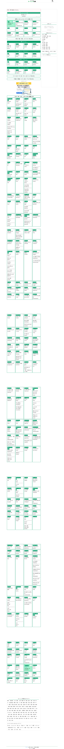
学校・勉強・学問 (30, 708)
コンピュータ (13, 725)
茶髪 (38, 727)
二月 (15, 729)
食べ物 (21, 708)
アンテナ (35, 727)
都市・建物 (23, 702)
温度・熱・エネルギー (30, 718)
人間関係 (23, 710)
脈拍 (18, 727)
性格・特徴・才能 (10, 708)
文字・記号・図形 (26, 714)
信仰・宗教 (10, 714)
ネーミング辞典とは (46, 54)
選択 (31, 727)
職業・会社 (20, 714)
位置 (18, 708)
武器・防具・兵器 (23, 712)
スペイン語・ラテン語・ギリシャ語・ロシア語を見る (24, 76)
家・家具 (28, 704)
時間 (23, 706)
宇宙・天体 (15, 716)
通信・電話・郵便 (23, 716)
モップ (30, 725)
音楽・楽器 (30, 702)
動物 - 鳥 (23, 700)
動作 (8, 700)
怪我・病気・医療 (34, 704)
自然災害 (11, 700)
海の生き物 (34, 706)
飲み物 (24, 704)
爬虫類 (30, 706)
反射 (12, 729)
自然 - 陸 (24, 708)
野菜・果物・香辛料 (12, 706)
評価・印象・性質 (16, 712)
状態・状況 (15, 714)
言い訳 (8, 725)
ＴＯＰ (26, 747)
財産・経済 (28, 700)
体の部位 (34, 714)
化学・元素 (30, 712)
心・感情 (45, 34)
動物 (26, 702)
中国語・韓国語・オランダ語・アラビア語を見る (24, 79)
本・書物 (26, 706)
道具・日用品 (9, 716)
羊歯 (27, 725)
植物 (31, 714)
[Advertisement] (32, 5)
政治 (10, 710)
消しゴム (18, 725)
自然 (31, 700)
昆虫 (36, 712)
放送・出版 (20, 704)
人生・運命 (16, 700)
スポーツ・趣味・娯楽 (31, 716)
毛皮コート (23, 725)
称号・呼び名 (18, 706)
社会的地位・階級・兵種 (13, 702)
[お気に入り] (14, 21)
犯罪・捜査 (19, 710)
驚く (17, 729)
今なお (28, 727)
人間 (20, 700)
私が (20, 729)
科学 (12, 720)
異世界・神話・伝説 (29, 710)
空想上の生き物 (14, 704)
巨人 (9, 729)
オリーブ (21, 727)
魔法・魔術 (14, 710)
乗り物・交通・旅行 (19, 718)
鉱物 (15, 708)
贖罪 (33, 725)
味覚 (34, 712)
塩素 (25, 727)
